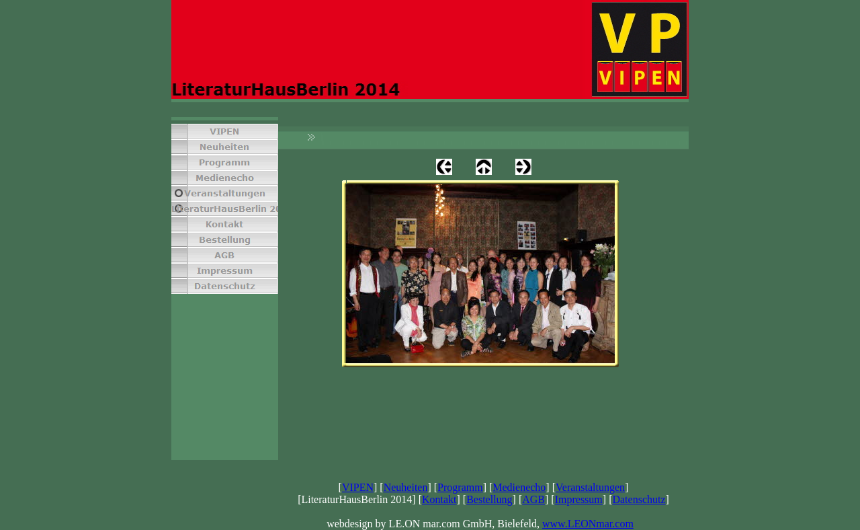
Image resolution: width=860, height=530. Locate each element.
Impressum (579, 499)
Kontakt (439, 499)
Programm (460, 487)
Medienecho (519, 487)
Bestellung (489, 499)
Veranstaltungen (590, 487)
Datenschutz (638, 499)
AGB (533, 499)
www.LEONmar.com (588, 523)
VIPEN (358, 487)
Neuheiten (406, 487)
